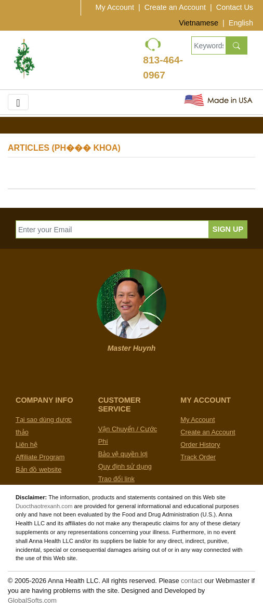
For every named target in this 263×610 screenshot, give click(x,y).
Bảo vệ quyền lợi (123, 454)
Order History (200, 444)
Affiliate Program (40, 457)
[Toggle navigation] (18, 102)
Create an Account (175, 7)
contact (191, 581)
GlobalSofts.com (32, 600)
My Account (115, 7)
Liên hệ (26, 444)
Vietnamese (198, 23)
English (241, 23)
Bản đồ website (38, 469)
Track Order (198, 457)
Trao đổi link (116, 479)
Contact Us (234, 7)
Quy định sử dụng (125, 466)
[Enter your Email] (112, 229)
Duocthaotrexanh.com (44, 506)
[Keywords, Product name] (208, 45)
